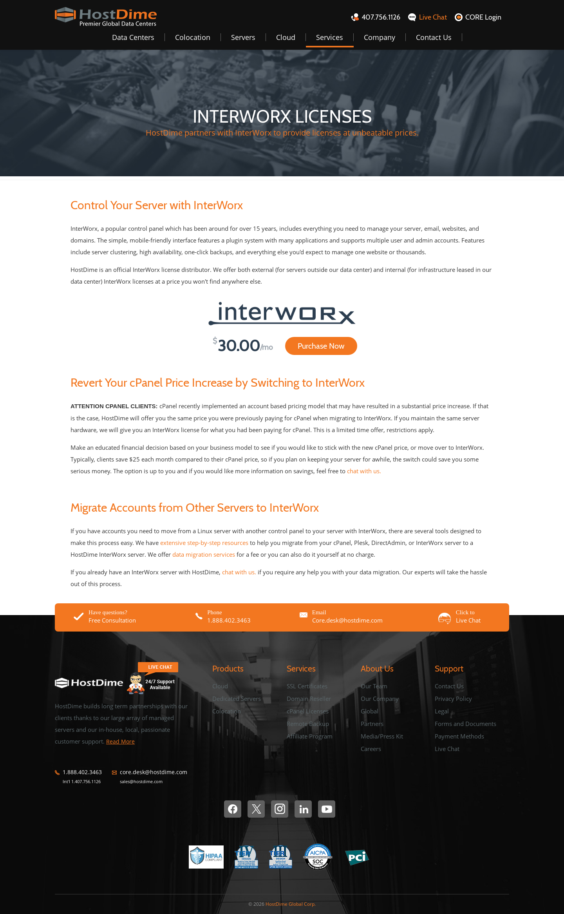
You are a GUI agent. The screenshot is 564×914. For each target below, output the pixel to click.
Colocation (192, 37)
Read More (120, 741)
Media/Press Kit (382, 736)
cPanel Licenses (308, 711)
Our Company (380, 698)
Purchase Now (321, 346)
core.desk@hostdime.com (153, 772)
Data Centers (133, 37)
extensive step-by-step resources (204, 543)
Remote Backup (308, 724)
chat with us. (364, 471)
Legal (442, 711)
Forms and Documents (465, 724)
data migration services (203, 554)
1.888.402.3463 (82, 772)
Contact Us (434, 37)
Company (379, 37)
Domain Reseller (309, 698)
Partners (372, 724)
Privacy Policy (453, 698)
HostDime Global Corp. (291, 904)
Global (369, 711)
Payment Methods (459, 736)
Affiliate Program (310, 736)
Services (329, 37)
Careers (371, 749)
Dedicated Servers (236, 698)
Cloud (285, 37)
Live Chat (447, 749)
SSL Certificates (307, 686)
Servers (243, 37)
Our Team (374, 686)
